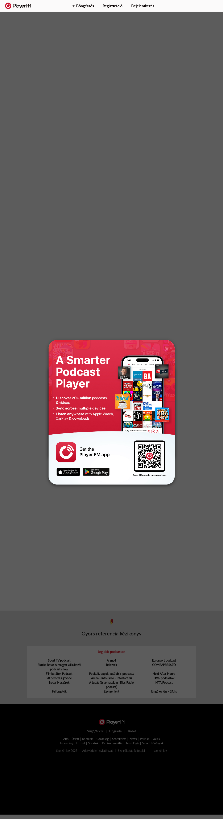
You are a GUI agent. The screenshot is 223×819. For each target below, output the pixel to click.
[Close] (166, 348)
